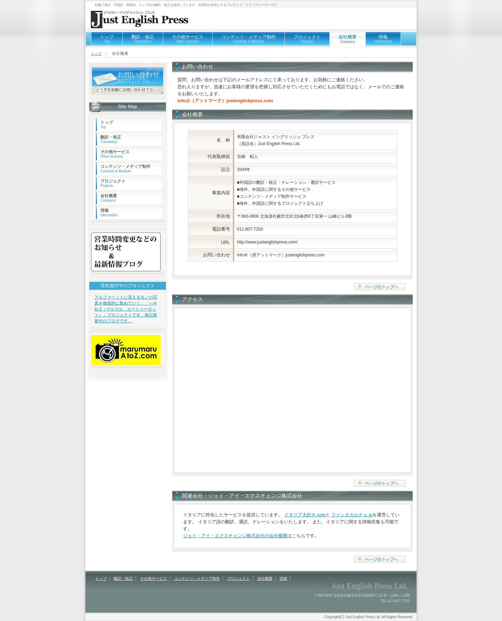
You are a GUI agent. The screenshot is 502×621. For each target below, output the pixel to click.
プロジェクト (307, 38)
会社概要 (108, 197)
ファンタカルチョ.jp (351, 514)
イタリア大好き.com (305, 514)
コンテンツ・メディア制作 (248, 38)
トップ (107, 38)
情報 (383, 38)
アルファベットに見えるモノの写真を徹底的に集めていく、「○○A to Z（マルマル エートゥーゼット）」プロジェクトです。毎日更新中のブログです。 (125, 309)
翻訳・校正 (142, 38)
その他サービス (188, 38)
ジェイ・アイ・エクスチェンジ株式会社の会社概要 (235, 535)
